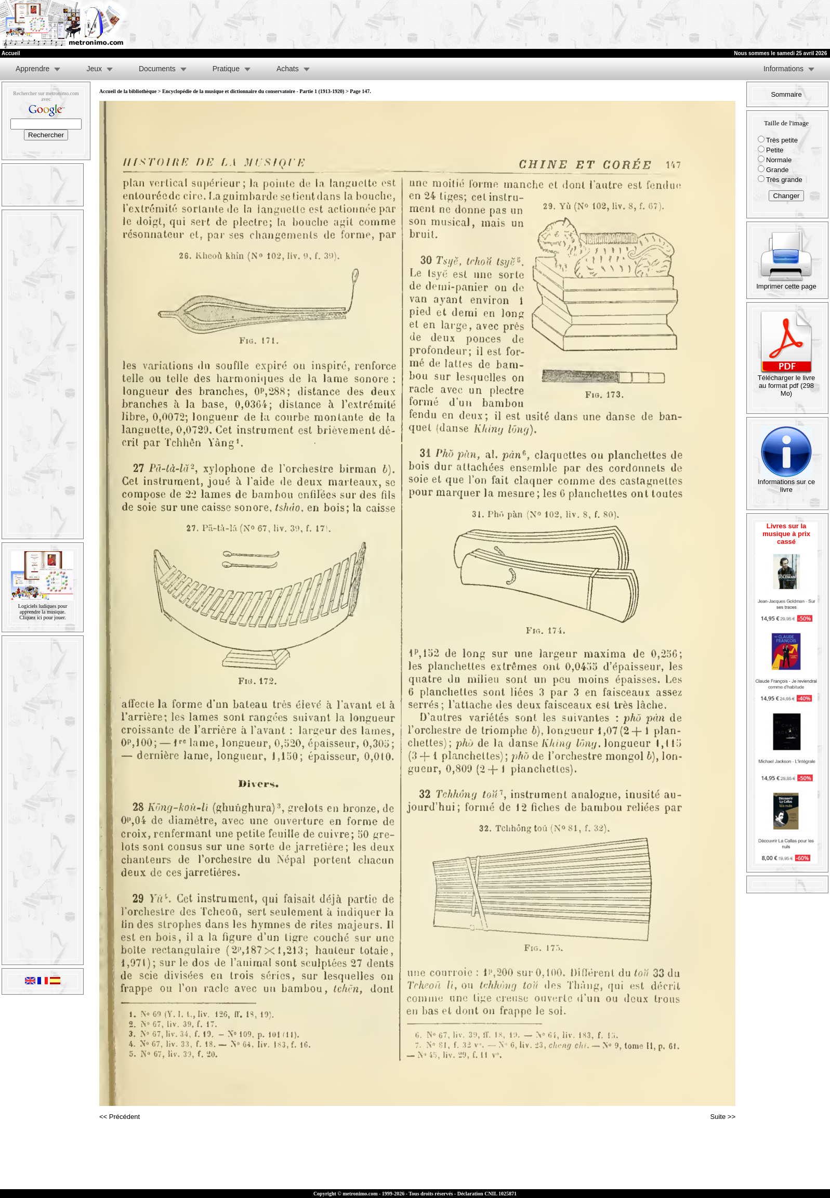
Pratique (226, 68)
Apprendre (32, 68)
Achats (287, 68)
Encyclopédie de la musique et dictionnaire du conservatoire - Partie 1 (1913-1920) (253, 91)
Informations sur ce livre (786, 482)
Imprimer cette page (786, 283)
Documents (157, 68)
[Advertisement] (702, 24)
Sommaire (786, 94)
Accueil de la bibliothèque (127, 91)
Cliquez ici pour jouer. (42, 617)
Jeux (94, 68)
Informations (783, 68)
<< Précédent (119, 1117)
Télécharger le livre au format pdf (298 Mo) (786, 382)
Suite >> (722, 1117)
